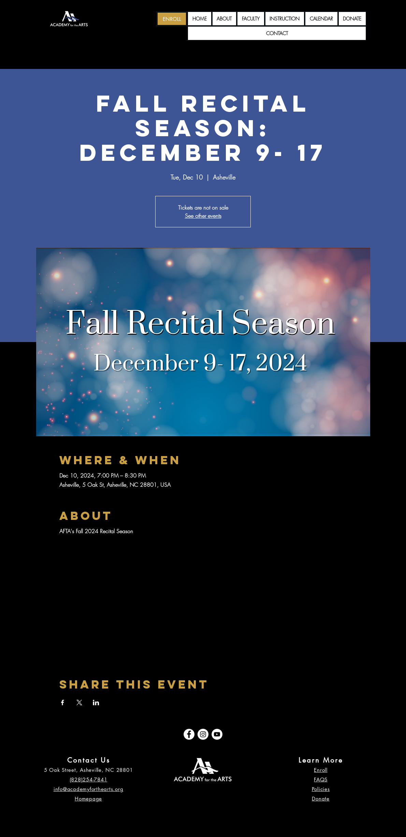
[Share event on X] (79, 702)
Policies (321, 789)
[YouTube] (217, 734)
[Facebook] (189, 734)
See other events (203, 215)
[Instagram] (203, 734)
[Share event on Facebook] (62, 702)
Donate (321, 798)
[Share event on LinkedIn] (96, 702)
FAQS (321, 779)
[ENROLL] (171, 18)
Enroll (321, 770)
